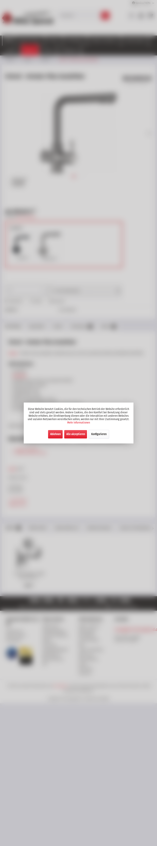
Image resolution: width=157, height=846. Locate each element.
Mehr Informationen (78, 422)
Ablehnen (55, 434)
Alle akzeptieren (75, 434)
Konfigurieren (99, 434)
